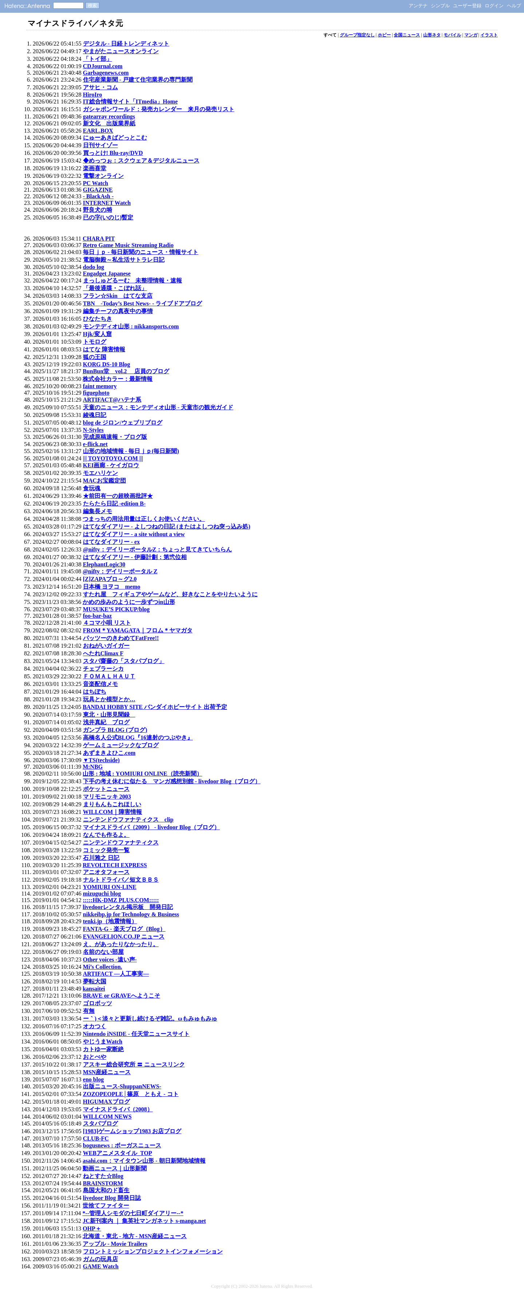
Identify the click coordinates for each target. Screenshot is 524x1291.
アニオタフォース (106, 872)
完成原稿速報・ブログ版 (115, 437)
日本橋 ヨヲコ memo (111, 587)
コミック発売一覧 (106, 850)
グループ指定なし (357, 35)
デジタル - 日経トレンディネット (126, 43)
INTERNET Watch (107, 203)
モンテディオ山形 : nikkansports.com (131, 326)
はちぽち (94, 692)
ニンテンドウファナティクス (121, 842)
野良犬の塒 (97, 210)
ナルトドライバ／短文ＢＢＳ (121, 880)
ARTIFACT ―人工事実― (116, 974)
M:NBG (93, 767)
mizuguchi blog (102, 893)
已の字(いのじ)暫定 (108, 217)
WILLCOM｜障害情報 (112, 812)
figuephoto (96, 393)
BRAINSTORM (103, 1183)
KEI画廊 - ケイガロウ (111, 465)
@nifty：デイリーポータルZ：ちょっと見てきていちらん (157, 549)
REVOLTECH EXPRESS (115, 865)
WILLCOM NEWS (107, 1116)
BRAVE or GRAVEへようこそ (121, 995)
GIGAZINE (98, 190)
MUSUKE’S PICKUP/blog (116, 609)
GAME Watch (101, 1266)
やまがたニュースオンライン (121, 51)
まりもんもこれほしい (112, 804)
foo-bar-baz (97, 616)
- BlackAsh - (98, 196)
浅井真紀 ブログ (106, 722)
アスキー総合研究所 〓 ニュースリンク (134, 1064)
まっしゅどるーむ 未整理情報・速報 (132, 280)
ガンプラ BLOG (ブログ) (115, 730)
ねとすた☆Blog (103, 1176)
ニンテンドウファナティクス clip (128, 819)
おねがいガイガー (106, 646)
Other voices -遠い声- (110, 959)
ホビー (384, 35)
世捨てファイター (106, 1205)
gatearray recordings (109, 116)
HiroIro (92, 94)
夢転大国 (94, 981)
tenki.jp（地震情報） (110, 921)
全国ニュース (407, 35)
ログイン (494, 5)
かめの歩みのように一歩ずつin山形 (129, 602)
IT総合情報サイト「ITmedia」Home (130, 101)
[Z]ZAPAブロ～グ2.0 (110, 579)
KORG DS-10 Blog (106, 364)
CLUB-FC (96, 1138)
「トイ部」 (97, 59)
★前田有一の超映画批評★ (118, 496)
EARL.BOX (98, 131)
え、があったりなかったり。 (121, 944)
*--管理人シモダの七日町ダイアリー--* (133, 1213)
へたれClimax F (103, 653)
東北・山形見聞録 (109, 714)
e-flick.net (95, 444)
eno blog (93, 1079)
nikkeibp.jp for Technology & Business (131, 914)
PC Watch (95, 183)
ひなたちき (97, 319)
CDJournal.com (103, 66)
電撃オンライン (103, 176)
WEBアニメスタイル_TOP (117, 1153)
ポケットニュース (106, 789)
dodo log (93, 267)
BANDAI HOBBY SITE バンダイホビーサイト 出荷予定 (155, 707)
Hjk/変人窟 (97, 334)
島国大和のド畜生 (106, 1190)
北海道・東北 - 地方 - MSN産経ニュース (135, 1236)
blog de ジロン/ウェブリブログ (122, 423)
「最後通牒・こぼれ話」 (115, 288)
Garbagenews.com (106, 73)
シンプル (440, 5)
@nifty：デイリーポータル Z (120, 571)
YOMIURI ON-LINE (109, 887)
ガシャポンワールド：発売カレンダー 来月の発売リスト (158, 109)
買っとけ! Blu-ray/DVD (113, 153)
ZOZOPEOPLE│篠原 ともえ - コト (131, 1094)
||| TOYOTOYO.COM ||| (113, 458)
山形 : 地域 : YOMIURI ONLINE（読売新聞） (142, 774)
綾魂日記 (94, 415)
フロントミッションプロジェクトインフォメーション (153, 1251)
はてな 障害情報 (104, 349)
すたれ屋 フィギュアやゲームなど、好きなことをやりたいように (170, 594)
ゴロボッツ (97, 1003)
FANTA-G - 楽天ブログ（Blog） (124, 929)
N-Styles (93, 430)
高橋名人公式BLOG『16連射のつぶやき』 (138, 737)
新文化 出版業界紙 (109, 123)
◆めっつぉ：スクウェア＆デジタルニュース (141, 160)
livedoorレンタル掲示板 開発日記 (128, 907)
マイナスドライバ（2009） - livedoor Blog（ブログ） (151, 827)
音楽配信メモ (100, 684)
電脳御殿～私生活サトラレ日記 (123, 260)
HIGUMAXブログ (106, 1102)
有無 (89, 1011)
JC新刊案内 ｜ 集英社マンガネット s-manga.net (144, 1221)
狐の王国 (94, 357)
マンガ (470, 35)
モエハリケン (100, 473)
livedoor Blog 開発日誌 (112, 1198)
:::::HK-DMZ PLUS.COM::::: (121, 900)
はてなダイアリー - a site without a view (134, 534)
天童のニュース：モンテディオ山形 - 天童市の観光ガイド (158, 407)
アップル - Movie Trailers (115, 1244)
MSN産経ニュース (107, 1072)
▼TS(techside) (101, 760)
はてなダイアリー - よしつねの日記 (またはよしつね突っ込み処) (166, 526)
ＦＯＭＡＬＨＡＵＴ (109, 676)
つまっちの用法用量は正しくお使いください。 (144, 519)
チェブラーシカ (103, 669)
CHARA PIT (99, 238)
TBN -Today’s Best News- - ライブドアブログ (142, 303)
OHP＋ (92, 1228)
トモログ (94, 342)
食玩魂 (91, 488)
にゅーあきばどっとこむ (115, 137)
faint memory (100, 386)
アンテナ (418, 5)
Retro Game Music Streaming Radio (128, 245)
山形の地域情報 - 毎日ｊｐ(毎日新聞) (131, 451)
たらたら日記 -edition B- (114, 503)
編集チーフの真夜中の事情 (118, 311)
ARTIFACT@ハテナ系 (112, 400)
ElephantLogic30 (104, 564)
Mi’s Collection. (102, 967)
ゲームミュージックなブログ (121, 745)
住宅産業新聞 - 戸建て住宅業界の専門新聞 (137, 80)
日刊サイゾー (100, 145)
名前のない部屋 (103, 952)
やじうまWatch (102, 1041)
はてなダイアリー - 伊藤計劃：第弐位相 (135, 557)
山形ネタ (432, 35)
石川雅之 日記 (101, 858)
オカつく (94, 1026)
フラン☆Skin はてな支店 (117, 296)
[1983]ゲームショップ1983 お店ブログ (132, 1131)
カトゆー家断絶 (103, 1049)
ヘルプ (514, 5)
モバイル (452, 35)
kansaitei (94, 989)
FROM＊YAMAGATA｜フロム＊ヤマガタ (137, 630)
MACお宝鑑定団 (104, 480)
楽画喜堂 (94, 168)
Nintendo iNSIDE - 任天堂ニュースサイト (136, 1034)
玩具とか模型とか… (109, 699)
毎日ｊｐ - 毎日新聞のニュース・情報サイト (140, 252)
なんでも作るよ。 (106, 835)
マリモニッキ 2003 (107, 796)
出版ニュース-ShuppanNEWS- (122, 1086)
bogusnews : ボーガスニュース (122, 1145)
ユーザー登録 (467, 5)
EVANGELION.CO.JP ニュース (123, 936)
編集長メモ (97, 511)
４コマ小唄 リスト (107, 623)
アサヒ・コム (100, 87)
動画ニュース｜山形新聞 (115, 1168)
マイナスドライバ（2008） (118, 1109)
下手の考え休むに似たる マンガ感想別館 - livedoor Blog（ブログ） (172, 781)
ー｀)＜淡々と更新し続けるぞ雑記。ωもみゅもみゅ (150, 1018)
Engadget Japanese (107, 273)
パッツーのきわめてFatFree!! (121, 638)
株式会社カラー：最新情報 (117, 379)
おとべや (94, 1057)
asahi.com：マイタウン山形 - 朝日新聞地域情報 (144, 1161)
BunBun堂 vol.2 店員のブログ (126, 371)
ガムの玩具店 (100, 1259)
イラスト (489, 35)
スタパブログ (100, 1123)
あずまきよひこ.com (109, 753)
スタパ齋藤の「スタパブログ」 (123, 661)
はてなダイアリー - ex (111, 542)
